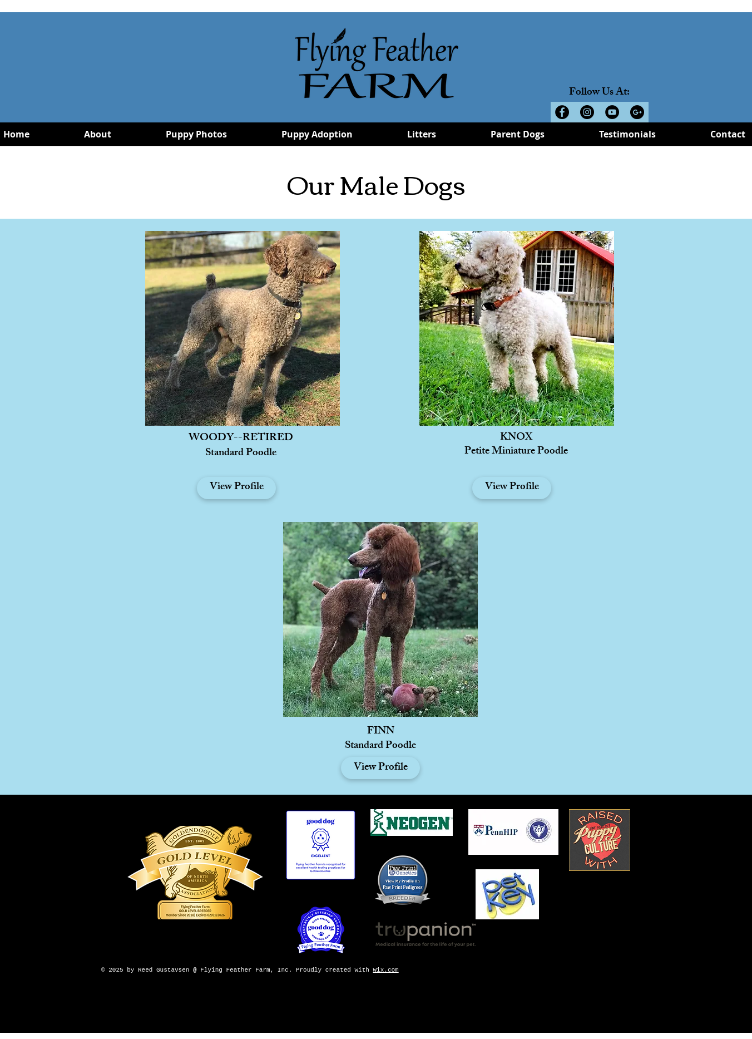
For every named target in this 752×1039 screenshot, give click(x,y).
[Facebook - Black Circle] (562, 112)
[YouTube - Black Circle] (612, 112)
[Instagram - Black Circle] (587, 112)
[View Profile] (236, 488)
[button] (97, 137)
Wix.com (385, 970)
